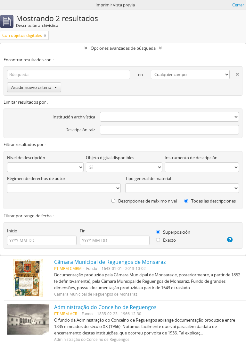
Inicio (12, 231)
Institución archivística (74, 117)
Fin (83, 231)
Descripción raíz (80, 130)
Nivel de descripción (26, 157)
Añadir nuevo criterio (34, 87)
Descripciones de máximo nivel (144, 201)
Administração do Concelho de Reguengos (105, 307)
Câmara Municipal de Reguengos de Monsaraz (110, 261)
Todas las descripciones (210, 201)
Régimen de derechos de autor (36, 178)
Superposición (173, 232)
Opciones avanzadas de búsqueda (123, 48)
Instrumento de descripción (191, 157)
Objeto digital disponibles (110, 157)
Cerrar (238, 5)
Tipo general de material (148, 178)
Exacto (166, 240)
